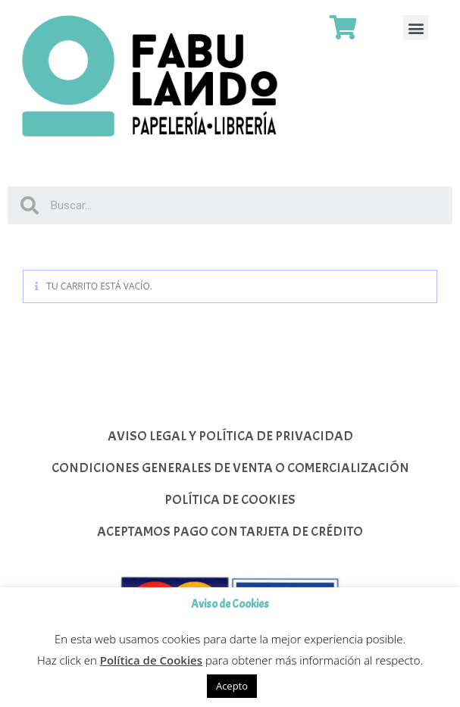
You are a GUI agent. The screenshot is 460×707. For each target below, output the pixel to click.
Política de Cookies (151, 660)
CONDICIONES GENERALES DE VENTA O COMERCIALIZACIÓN (230, 468)
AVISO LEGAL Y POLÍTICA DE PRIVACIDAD (230, 436)
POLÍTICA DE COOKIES (230, 499)
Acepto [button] (232, 686)
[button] (415, 27)
